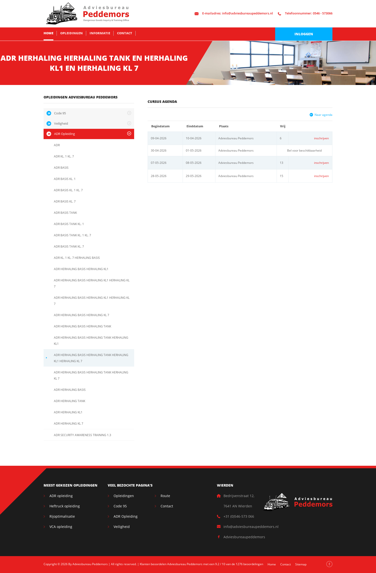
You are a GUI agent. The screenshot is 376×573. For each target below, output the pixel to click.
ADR (57, 145)
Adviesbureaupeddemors (244, 537)
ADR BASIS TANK (65, 213)
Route (165, 495)
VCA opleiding (60, 526)
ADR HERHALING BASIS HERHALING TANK (82, 326)
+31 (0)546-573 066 (238, 516)
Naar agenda (323, 115)
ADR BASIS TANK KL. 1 (69, 224)
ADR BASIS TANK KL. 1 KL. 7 (72, 235)
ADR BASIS (61, 168)
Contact (124, 33)
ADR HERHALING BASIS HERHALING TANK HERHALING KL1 (91, 340)
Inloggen (303, 34)
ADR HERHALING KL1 (68, 412)
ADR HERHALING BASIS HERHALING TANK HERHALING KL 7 (91, 375)
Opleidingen (71, 33)
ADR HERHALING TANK (69, 401)
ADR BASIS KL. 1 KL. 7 (68, 190)
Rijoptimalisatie (62, 516)
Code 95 (120, 506)
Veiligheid (122, 526)
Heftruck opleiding (64, 506)
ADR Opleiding (126, 516)
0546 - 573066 (305, 13)
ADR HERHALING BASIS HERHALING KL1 (81, 269)
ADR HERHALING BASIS (70, 390)
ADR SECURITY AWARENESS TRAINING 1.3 (82, 435)
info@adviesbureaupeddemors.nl (234, 13)
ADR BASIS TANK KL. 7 (69, 246)
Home (48, 33)
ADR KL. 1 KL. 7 (64, 156)
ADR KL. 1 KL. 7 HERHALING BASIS (77, 258)
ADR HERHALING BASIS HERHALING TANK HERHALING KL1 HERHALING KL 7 (91, 358)
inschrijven (321, 138)
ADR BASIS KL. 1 (65, 179)
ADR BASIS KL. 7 (65, 201)
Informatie (100, 33)
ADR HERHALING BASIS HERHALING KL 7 (81, 315)
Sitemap (300, 564)
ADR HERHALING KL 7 (68, 423)
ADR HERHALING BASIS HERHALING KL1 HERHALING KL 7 (91, 283)
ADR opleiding (61, 495)
